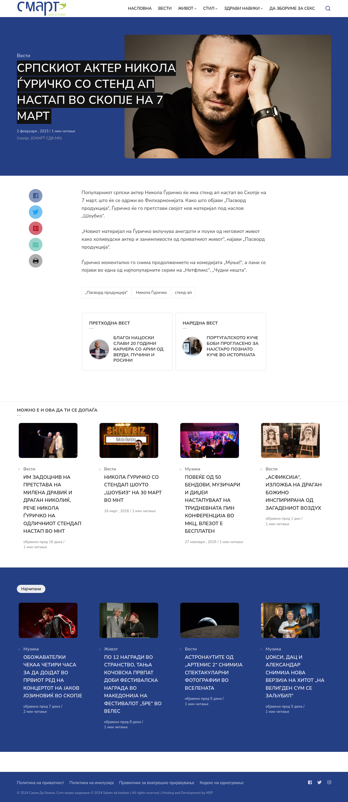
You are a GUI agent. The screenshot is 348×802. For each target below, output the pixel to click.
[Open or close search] (328, 8)
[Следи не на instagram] (328, 782)
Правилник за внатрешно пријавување (156, 782)
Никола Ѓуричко (151, 292)
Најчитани (31, 602)
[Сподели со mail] (35, 244)
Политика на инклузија (91, 782)
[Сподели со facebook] (35, 196)
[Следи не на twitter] (319, 782)
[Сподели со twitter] (35, 212)
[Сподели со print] (35, 261)
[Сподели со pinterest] (35, 228)
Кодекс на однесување (222, 782)
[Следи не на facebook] (311, 782)
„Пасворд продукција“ (106, 292)
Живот (111, 669)
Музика (192, 475)
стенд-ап (183, 292)
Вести (23, 55)
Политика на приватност (40, 782)
